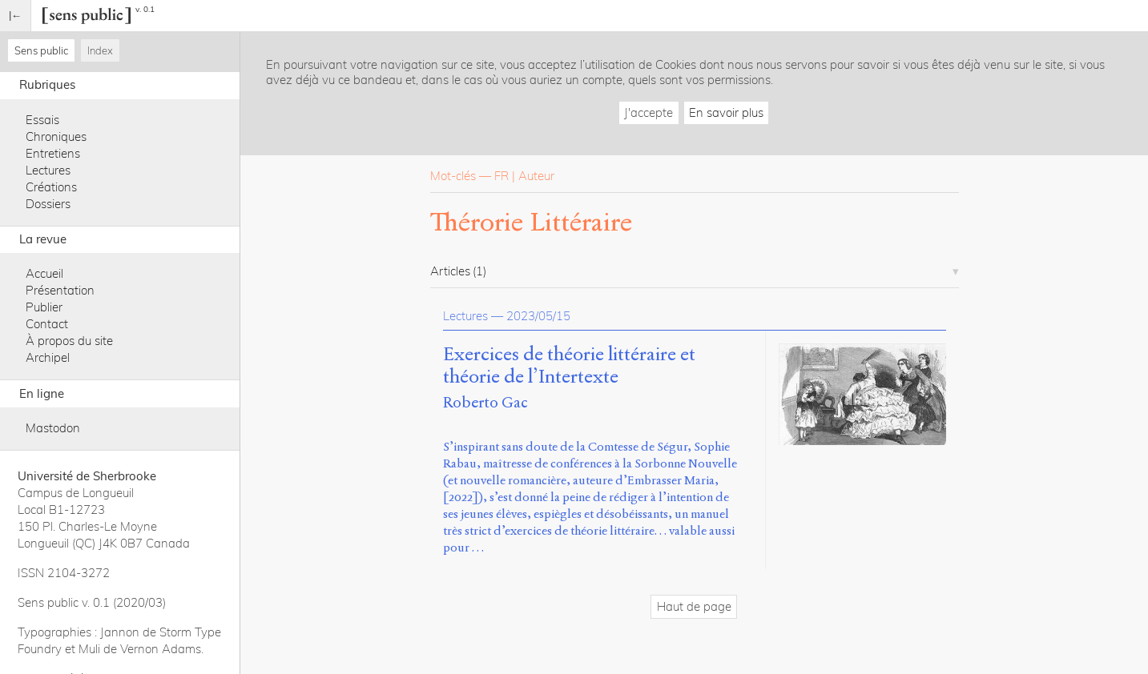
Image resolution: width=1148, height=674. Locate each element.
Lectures (48, 170)
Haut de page (694, 606)
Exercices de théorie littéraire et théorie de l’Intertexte (569, 365)
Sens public (41, 50)
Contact (47, 323)
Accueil (44, 273)
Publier (44, 307)
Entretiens (53, 153)
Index (100, 50)
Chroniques (56, 136)
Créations (51, 187)
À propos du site (69, 340)
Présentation (60, 290)
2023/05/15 (538, 315)
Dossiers (48, 203)
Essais (42, 119)
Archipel (48, 357)
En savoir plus (726, 112)
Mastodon (53, 427)
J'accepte (648, 112)
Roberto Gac (485, 402)
